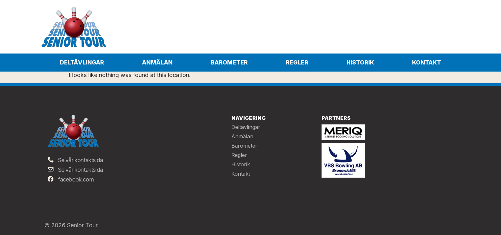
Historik (360, 62)
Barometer (229, 62)
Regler (297, 62)
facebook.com (76, 179)
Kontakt (426, 62)
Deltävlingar (82, 62)
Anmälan (157, 62)
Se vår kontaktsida (80, 160)
